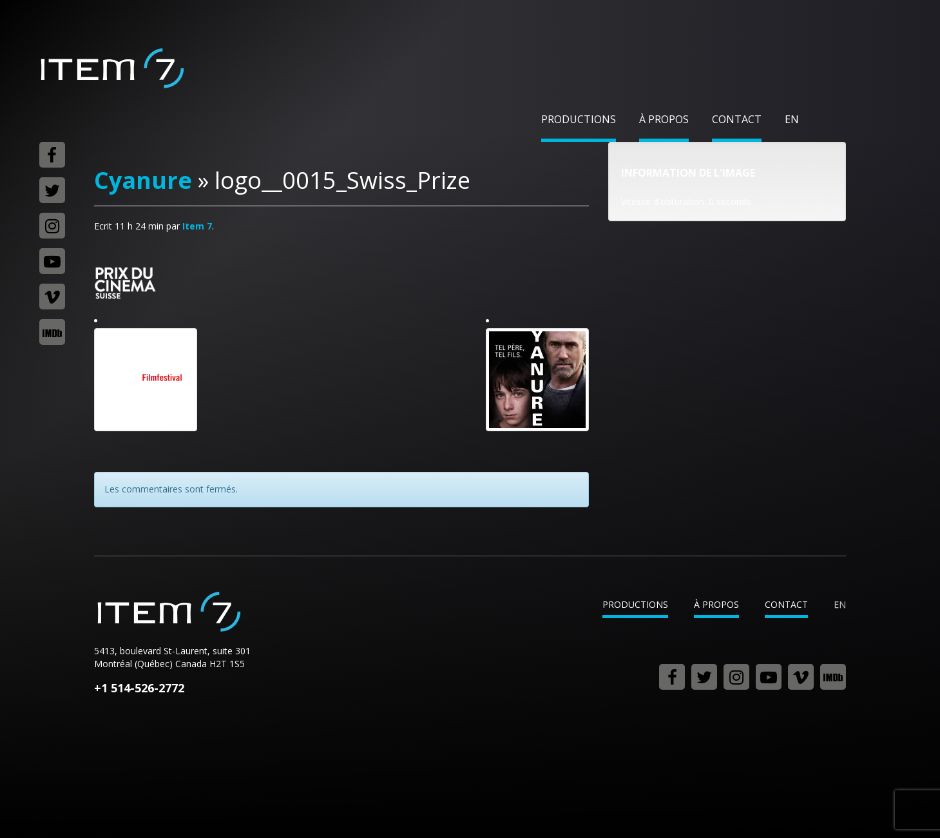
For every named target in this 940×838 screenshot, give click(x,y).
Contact (737, 119)
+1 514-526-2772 (139, 688)
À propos (664, 119)
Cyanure (143, 180)
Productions (578, 119)
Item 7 (111, 68)
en (792, 119)
